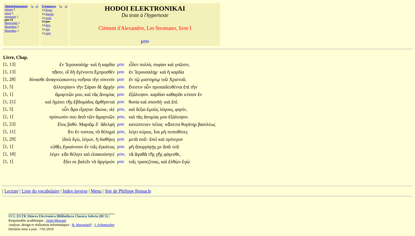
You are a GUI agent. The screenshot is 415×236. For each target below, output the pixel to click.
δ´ (98, 124)
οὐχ (48, 29)
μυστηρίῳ (151, 79)
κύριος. (146, 131)
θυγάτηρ (189, 124)
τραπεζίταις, (148, 161)
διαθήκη (107, 139)
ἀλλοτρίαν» (64, 87)
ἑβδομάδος (84, 101)
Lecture (11, 191)
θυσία (135, 101)
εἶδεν (134, 64)
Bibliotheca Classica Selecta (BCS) (82, 216)
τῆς (69, 101)
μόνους (9, 9)
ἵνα (157, 131)
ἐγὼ (186, 161)
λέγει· (55, 154)
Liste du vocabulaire (40, 191)
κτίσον (191, 94)
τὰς (96, 94)
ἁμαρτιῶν (65, 94)
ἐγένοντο (85, 72)
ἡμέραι (50, 14)
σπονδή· (155, 101)
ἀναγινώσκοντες (62, 79)
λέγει (134, 131)
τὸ (98, 131)
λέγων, (88, 139)
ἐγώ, (76, 139)
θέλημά (108, 131)
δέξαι (141, 109)
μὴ (164, 131)
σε (75, 161)
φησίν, (181, 109)
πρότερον (174, 139)
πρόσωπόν (59, 116)
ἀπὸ (82, 116)
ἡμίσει (59, 101)
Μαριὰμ (87, 124)
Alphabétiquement (16, 6)
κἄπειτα (173, 124)
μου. (121, 86)
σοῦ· (143, 139)
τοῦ (165, 79)
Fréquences (49, 6)
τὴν (96, 79)
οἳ (67, 72)
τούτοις (87, 131)
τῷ (137, 79)
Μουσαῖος (10, 30)
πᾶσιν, (58, 72)
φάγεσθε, (172, 154)
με (160, 146)
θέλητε (77, 154)
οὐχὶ (48, 33)
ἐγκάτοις (107, 146)
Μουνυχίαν (11, 22)
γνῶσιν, (182, 64)
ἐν (62, 64)
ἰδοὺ (67, 139)
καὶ (94, 64)
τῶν (91, 116)
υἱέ (112, 109)
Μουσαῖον (11, 26)
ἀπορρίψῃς (146, 146)
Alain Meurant (56, 220)
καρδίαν (158, 94)
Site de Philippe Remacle (128, 191)
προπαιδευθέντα (167, 87)
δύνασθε (37, 79)
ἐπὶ (186, 87)
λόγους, (167, 109)
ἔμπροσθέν (104, 72)
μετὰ (134, 139)
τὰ (132, 154)
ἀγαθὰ (141, 154)
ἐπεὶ (154, 139)
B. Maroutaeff (82, 225)
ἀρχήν (109, 87)
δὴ (73, 72)
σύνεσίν (107, 79)
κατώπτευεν (140, 124)
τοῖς (94, 146)
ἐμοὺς (153, 109)
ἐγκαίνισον (73, 146)
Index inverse (75, 191)
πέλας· (158, 124)
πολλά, (145, 64)
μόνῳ (8, 13)
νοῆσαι (85, 79)
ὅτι (71, 131)
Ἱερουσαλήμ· (77, 64)
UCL (12, 216)
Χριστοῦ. (178, 79)
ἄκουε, (101, 109)
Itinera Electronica (42, 216)
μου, (79, 94)
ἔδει (67, 161)
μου (121, 64)
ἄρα (74, 109)
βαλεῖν (84, 161)
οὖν (148, 87)
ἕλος (62, 124)
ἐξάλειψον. (139, 94)
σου (73, 116)
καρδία (108, 64)
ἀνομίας (107, 94)
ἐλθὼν (175, 161)
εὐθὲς (56, 146)
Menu (96, 191)
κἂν (66, 154)
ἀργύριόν (106, 161)
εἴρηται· (86, 109)
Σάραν (90, 87)
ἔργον (49, 9)
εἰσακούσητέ (103, 154)
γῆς (160, 154)
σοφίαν (160, 64)
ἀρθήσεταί (105, 101)
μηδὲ (48, 18)
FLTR (21, 216)
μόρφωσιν (10, 16)
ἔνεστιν (136, 87)
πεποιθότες (177, 131)
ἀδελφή (108, 124)
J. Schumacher (104, 225)
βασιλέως (207, 124)
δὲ (100, 87)
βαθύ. (72, 124)
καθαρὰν (175, 94)
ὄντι (48, 25)
